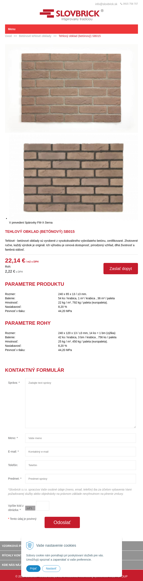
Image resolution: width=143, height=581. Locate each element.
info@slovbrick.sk (106, 4)
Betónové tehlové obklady (35, 36)
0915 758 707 (130, 3)
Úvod (8, 36)
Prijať (33, 568)
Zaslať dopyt (121, 268)
